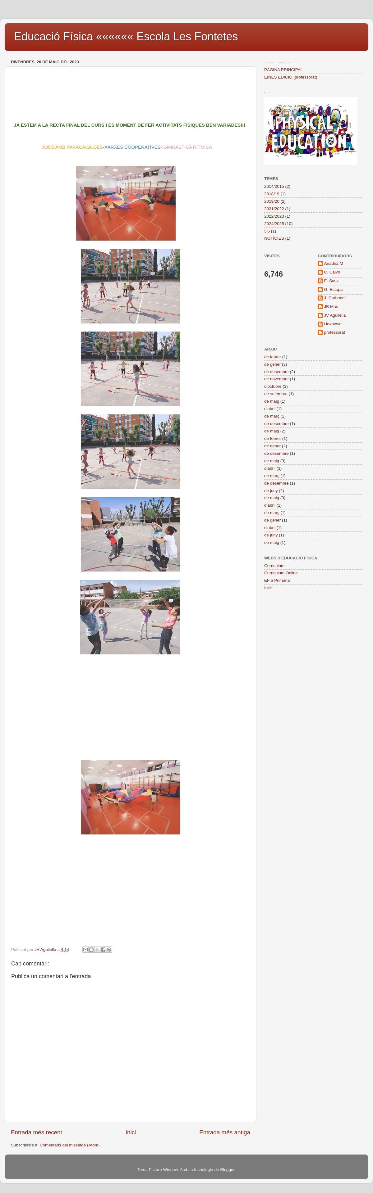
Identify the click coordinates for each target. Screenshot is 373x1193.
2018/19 (271, 194)
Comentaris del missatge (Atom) (70, 1145)
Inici (131, 1132)
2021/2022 (274, 208)
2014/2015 (274, 186)
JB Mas (331, 306)
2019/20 (271, 201)
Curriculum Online (281, 573)
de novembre (276, 379)
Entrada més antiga (224, 1132)
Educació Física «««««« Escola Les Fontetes (126, 36)
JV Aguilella (335, 315)
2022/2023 (274, 216)
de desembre (276, 371)
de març (271, 416)
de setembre (276, 393)
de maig (271, 401)
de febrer (272, 357)
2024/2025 (274, 223)
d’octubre (273, 386)
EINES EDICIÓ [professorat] (290, 77)
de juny (271, 490)
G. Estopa (333, 289)
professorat (334, 332)
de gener (272, 364)
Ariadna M (333, 263)
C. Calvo (332, 272)
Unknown (333, 324)
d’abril (269, 408)
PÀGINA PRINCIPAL (283, 69)
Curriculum (274, 565)
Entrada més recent (36, 1132)
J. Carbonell (335, 298)
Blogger (227, 1169)
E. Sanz (331, 280)
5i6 (267, 231)
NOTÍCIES (274, 238)
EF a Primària (277, 580)
